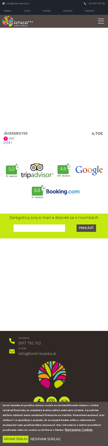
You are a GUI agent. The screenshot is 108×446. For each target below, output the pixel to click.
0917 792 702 (30, 343)
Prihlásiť (86, 228)
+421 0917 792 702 (96, 4)
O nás (27, 11)
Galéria (68, 11)
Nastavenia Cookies (79, 430)
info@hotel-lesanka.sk (17, 4)
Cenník (47, 11)
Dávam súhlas (15, 439)
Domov (7, 11)
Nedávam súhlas (45, 439)
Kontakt (89, 11)
